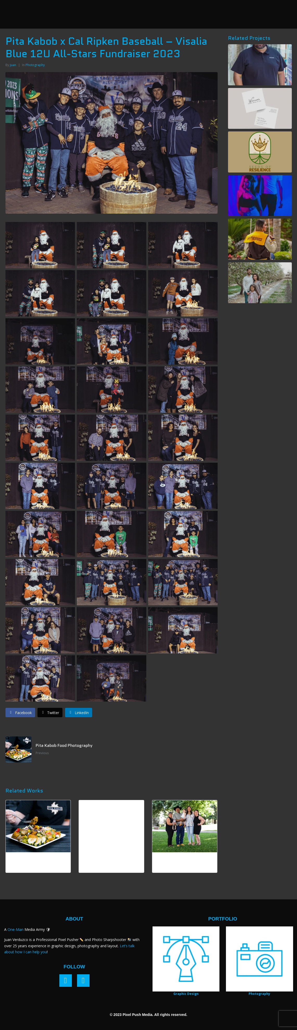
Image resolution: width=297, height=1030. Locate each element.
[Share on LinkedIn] (78, 712)
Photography (35, 65)
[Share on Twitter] (49, 712)
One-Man (15, 929)
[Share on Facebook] (20, 712)
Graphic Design (186, 993)
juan (13, 65)
